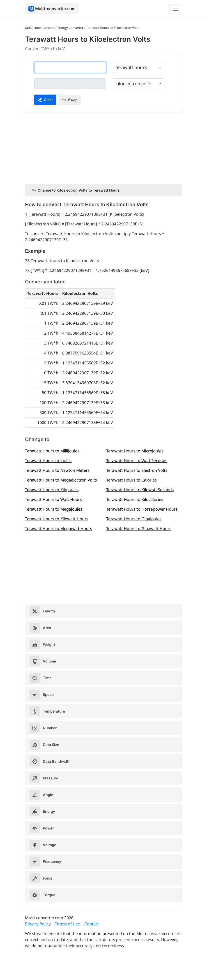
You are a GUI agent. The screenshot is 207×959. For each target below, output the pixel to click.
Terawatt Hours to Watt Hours (53, 499)
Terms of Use (67, 924)
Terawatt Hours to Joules (48, 460)
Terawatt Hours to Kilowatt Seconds (140, 489)
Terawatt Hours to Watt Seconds (136, 460)
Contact (91, 924)
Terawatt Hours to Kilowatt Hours (56, 518)
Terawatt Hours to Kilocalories (134, 499)
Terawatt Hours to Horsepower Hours (141, 509)
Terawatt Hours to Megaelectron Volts (61, 480)
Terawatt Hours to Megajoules (53, 509)
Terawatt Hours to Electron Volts (136, 470)
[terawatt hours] (70, 67)
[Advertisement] (103, 147)
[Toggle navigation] (175, 8)
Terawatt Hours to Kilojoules (52, 489)
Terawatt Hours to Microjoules (134, 451)
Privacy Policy (38, 924)
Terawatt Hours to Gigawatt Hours (138, 528)
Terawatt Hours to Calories (131, 480)
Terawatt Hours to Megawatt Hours (58, 528)
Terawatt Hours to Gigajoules (133, 518)
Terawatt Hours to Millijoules (52, 451)
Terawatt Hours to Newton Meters (57, 470)
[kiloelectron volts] (70, 83)
